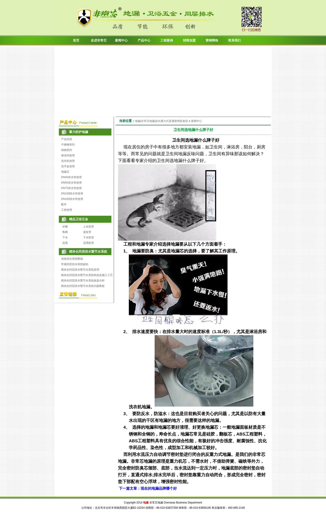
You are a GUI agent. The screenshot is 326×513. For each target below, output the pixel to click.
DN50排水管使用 (71, 182)
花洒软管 (88, 242)
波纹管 (87, 232)
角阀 (65, 232)
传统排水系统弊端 (72, 258)
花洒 (65, 242)
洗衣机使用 (68, 160)
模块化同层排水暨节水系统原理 (80, 269)
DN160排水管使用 (72, 199)
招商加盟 (189, 40)
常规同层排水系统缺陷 (74, 264)
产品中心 (144, 40)
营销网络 (212, 40)
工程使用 (66, 209)
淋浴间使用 (68, 155)
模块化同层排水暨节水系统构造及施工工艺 (87, 275)
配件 (64, 204)
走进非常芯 (99, 40)
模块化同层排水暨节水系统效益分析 (83, 280)
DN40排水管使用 (71, 177)
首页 (76, 40)
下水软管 (88, 237)
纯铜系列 (66, 150)
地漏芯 (65, 171)
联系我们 (234, 40)
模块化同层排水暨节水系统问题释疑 (83, 286)
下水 (65, 237)
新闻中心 (121, 40)
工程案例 (166, 40)
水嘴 (65, 226)
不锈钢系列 (68, 144)
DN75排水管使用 (71, 188)
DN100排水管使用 (72, 193)
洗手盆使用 (68, 166)
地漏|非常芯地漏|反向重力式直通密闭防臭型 (161, 121)
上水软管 (88, 226)
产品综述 (66, 139)
